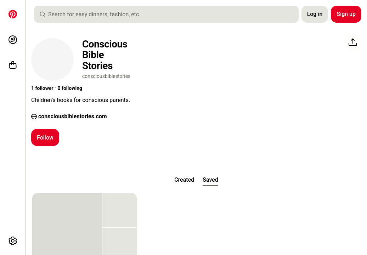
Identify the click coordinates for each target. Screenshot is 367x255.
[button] (42, 88)
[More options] (12, 240)
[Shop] (12, 65)
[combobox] (169, 14)
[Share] (352, 42)
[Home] (12, 14)
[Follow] (45, 137)
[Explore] (12, 39)
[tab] (184, 179)
